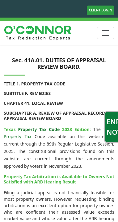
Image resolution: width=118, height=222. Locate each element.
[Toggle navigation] (105, 33)
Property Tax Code (39, 129)
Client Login (100, 10)
